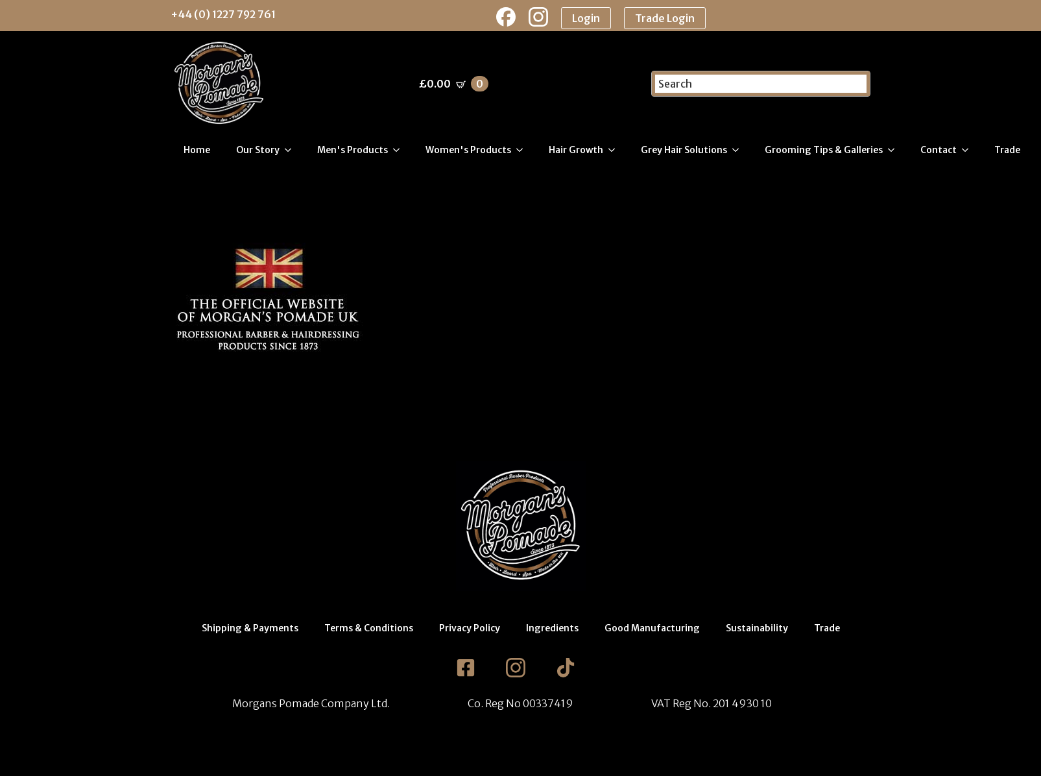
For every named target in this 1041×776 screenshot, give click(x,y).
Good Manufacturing (652, 628)
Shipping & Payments (250, 628)
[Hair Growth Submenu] (615, 149)
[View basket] (454, 83)
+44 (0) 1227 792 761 (223, 14)
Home (197, 150)
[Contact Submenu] (969, 149)
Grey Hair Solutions (684, 150)
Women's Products (468, 150)
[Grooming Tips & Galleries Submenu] (895, 149)
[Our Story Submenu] (292, 149)
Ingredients (552, 628)
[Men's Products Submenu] (400, 149)
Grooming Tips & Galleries (824, 150)
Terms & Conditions (368, 628)
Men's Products (352, 150)
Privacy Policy (469, 628)
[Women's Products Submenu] (523, 149)
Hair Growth (576, 150)
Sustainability (757, 628)
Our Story (258, 150)
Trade (1007, 150)
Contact (938, 150)
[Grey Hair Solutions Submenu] (739, 149)
